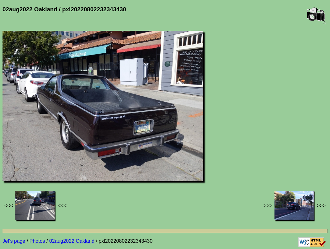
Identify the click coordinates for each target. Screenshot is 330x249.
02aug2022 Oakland (71, 241)
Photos (37, 241)
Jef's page (14, 241)
